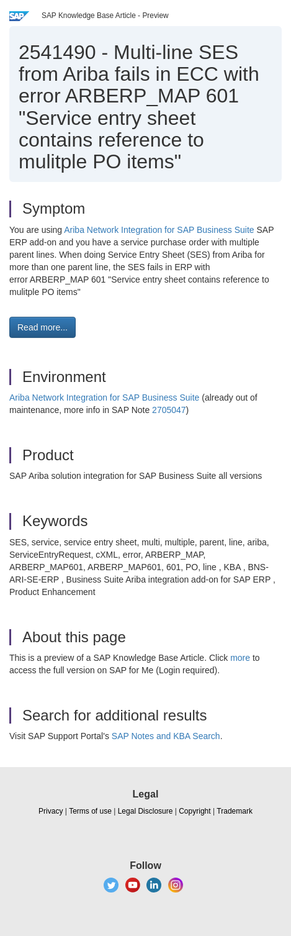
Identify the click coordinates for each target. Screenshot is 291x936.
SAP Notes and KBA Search (166, 736)
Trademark (235, 811)
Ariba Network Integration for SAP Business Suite (159, 230)
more (240, 658)
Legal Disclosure (145, 811)
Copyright (194, 811)
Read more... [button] (42, 327)
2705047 (169, 410)
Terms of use (90, 811)
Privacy (50, 811)
